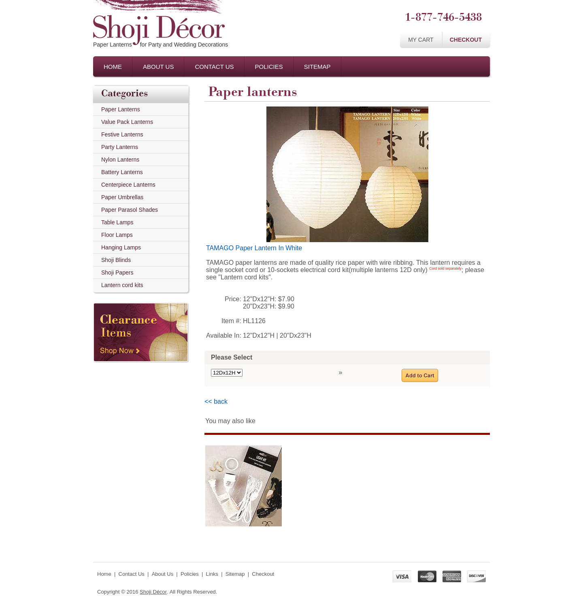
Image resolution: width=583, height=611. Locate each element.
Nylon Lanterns (120, 159)
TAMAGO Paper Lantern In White (254, 248)
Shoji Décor (153, 592)
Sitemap (317, 66)
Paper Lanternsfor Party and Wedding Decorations (160, 44)
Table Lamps (117, 222)
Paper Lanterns (120, 109)
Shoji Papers (117, 272)
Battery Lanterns (122, 172)
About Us (158, 66)
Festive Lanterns (122, 134)
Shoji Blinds (116, 260)
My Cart (421, 39)
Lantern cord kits (122, 285)
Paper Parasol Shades (129, 210)
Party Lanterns (119, 147)
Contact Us (214, 66)
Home (113, 66)
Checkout (466, 39)
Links (212, 574)
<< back (216, 401)
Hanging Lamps (121, 247)
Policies (269, 66)
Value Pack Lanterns (127, 122)
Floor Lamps (117, 235)
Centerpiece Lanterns (128, 184)
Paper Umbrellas (122, 197)
